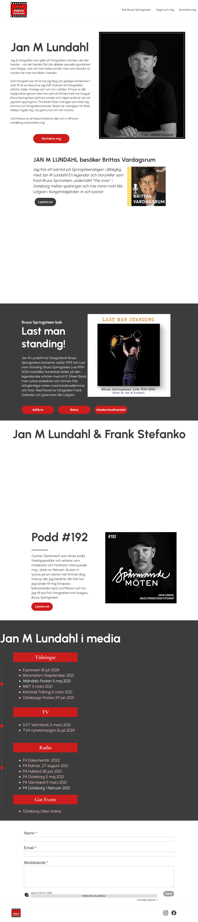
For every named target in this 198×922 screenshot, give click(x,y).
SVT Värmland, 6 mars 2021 (47, 724)
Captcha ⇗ (147, 899)
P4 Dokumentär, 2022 (41, 760)
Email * (30, 848)
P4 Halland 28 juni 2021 (42, 771)
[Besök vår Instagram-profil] (165, 912)
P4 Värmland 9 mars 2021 (45, 782)
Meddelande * (36, 862)
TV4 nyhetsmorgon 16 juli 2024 (49, 730)
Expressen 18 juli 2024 (41, 669)
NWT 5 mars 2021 (37, 686)
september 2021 (48, 675)
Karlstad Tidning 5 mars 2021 (47, 692)
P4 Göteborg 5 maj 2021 (43, 776)
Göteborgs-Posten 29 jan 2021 (48, 697)
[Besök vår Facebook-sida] (173, 912)
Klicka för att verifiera (94, 896)
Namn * (30, 833)
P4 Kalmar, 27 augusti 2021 (45, 765)
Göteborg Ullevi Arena (42, 811)
